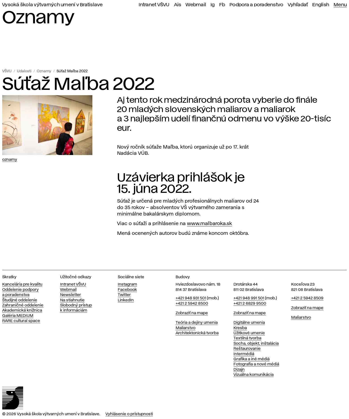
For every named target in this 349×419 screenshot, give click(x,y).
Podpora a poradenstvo (256, 5)
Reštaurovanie (247, 349)
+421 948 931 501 (191, 298)
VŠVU (7, 71)
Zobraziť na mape (192, 313)
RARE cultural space (21, 321)
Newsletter (70, 295)
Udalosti (24, 71)
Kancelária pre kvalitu (22, 284)
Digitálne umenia (249, 322)
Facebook (127, 290)
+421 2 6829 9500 (249, 303)
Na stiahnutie (72, 300)
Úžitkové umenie (249, 333)
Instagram (127, 284)
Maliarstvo (185, 328)
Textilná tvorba (247, 338)
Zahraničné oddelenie (22, 305)
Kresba (240, 328)
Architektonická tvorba (197, 333)
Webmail (196, 5)
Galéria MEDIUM (17, 316)
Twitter (124, 295)
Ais (177, 5)
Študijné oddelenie (19, 300)
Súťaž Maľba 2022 (72, 71)
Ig (213, 5)
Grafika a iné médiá (251, 359)
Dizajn (239, 369)
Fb (222, 5)
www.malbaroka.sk (209, 224)
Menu (340, 5)
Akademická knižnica (22, 310)
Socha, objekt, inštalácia (256, 343)
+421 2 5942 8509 (307, 298)
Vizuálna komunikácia (253, 375)
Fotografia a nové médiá (256, 364)
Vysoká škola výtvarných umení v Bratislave (52, 5)
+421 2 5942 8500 (192, 303)
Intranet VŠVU (154, 5)
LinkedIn (126, 300)
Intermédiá (243, 354)
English (320, 5)
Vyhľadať (298, 5)
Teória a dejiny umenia (197, 322)
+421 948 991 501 (248, 298)
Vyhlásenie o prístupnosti (129, 414)
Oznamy (44, 71)
